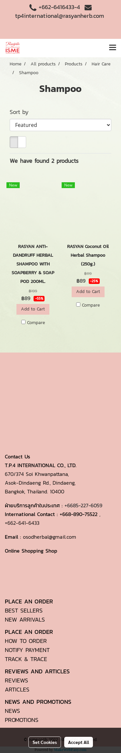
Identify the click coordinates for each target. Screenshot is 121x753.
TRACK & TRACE (26, 659)
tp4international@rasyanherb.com (59, 15)
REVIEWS (16, 680)
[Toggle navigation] (113, 48)
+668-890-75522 (78, 514)
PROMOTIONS (21, 719)
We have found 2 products (44, 160)
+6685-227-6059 (83, 505)
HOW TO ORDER (26, 640)
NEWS (12, 710)
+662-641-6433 (22, 523)
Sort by (22, 111)
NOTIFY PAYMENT (27, 650)
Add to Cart (33, 309)
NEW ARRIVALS (25, 619)
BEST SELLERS (24, 610)
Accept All (78, 742)
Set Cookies (45, 742)
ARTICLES (17, 689)
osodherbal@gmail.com (49, 537)
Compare (36, 323)
